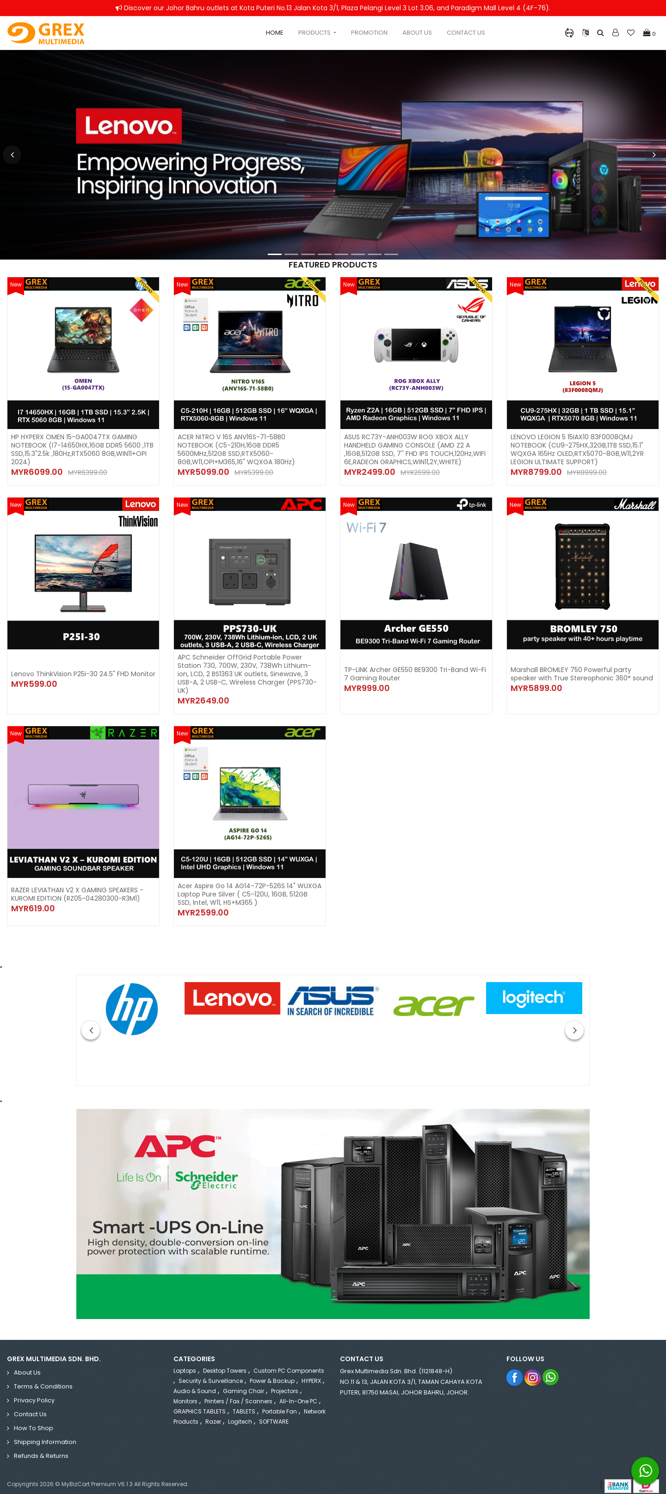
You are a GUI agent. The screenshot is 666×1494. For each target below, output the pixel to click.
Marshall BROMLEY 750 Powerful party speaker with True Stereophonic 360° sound (581, 670)
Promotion (369, 32)
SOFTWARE (274, 1413)
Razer (213, 1413)
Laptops (184, 1362)
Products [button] (315, 32)
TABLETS (244, 1403)
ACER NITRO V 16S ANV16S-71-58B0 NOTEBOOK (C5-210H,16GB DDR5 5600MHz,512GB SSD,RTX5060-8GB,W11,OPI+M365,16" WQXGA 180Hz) (236, 449)
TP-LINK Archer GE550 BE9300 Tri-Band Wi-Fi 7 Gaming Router (414, 670)
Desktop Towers (225, 1362)
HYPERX (311, 1372)
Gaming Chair (243, 1383)
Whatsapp (551, 1368)
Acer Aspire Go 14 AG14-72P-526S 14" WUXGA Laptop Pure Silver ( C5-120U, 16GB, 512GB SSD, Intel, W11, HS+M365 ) (249, 886)
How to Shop (33, 1419)
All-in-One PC (298, 1393)
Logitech (240, 1413)
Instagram (533, 1368)
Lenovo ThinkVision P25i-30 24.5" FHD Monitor (83, 669)
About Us (417, 32)
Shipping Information (45, 1433)
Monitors (185, 1393)
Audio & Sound (194, 1383)
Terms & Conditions (43, 1378)
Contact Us (466, 32)
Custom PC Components (288, 1362)
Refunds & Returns (41, 1447)
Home (275, 32)
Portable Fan (279, 1403)
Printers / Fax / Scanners (238, 1393)
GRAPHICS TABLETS (199, 1403)
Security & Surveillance (211, 1372)
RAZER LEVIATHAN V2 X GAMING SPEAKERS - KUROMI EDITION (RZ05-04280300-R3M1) (77, 886)
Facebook (515, 1368)
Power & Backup (272, 1372)
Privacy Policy (34, 1392)
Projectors (284, 1383)
